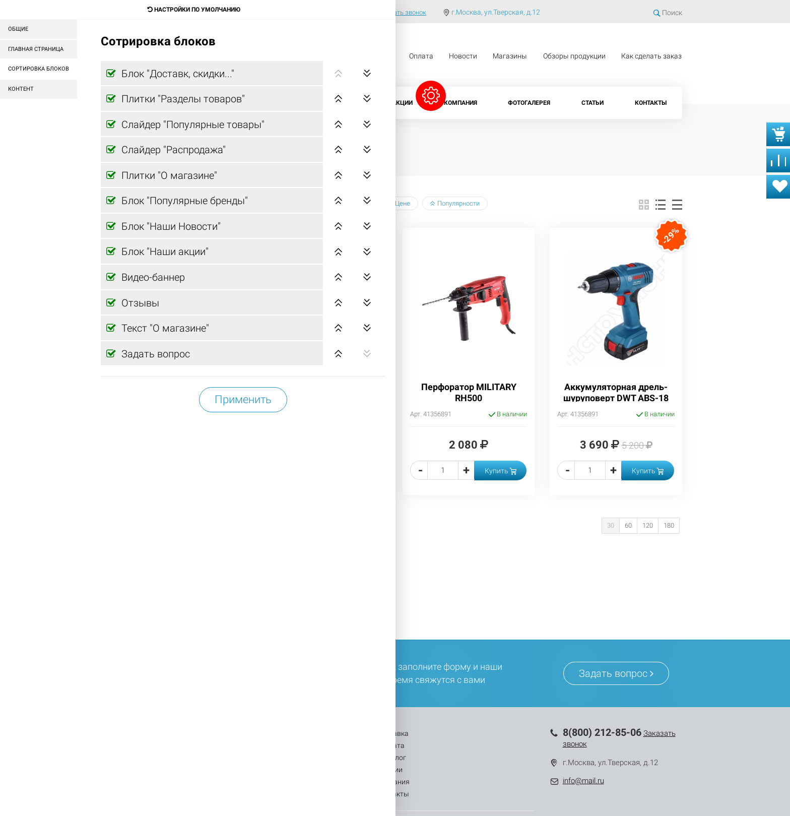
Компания (460, 102)
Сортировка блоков (38, 69)
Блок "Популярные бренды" (183, 201)
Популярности (455, 203)
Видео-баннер (152, 277)
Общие (18, 29)
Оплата (421, 56)
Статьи (592, 102)
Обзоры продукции (574, 56)
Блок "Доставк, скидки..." (176, 74)
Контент (21, 89)
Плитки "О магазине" (168, 175)
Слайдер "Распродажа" (172, 150)
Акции (402, 102)
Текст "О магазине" (164, 328)
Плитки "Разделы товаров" (182, 99)
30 (610, 525)
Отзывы (139, 303)
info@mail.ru (583, 780)
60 (628, 525)
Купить (500, 471)
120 (647, 525)
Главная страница (35, 49)
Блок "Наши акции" (164, 251)
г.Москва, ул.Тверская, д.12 (495, 12)
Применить (243, 399)
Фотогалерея (529, 102)
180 (669, 525)
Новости (463, 56)
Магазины (510, 56)
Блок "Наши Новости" (170, 226)
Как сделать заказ (651, 56)
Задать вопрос (154, 354)
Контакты (651, 102)
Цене (399, 203)
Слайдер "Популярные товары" (192, 124)
